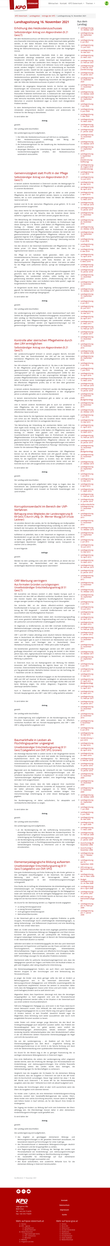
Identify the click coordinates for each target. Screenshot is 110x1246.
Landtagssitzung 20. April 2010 (87, 749)
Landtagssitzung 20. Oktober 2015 (87, 411)
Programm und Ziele (27, 1241)
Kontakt (63, 3)
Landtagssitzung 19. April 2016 (87, 374)
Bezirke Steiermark (30, 1230)
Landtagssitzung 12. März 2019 (87, 198)
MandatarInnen (66, 1234)
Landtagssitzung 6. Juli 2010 (87, 729)
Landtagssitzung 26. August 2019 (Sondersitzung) (87, 167)
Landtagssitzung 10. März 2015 (87, 431)
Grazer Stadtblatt (67, 1238)
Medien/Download (27, 1232)
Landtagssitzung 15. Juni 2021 (87, 46)
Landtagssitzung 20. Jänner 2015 (87, 441)
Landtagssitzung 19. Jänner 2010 (87, 764)
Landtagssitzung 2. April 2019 (87, 193)
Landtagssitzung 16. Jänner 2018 (87, 271)
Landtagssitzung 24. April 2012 (87, 618)
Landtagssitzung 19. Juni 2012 (87, 608)
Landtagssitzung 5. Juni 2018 (87, 245)
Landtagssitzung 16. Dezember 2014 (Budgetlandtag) (87, 448)
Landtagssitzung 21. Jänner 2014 (87, 500)
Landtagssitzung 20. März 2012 (87, 623)
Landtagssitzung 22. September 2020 (87, 99)
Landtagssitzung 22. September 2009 (87, 802)
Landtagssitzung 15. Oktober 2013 (87, 528)
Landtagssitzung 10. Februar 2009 (87, 833)
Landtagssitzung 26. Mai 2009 (87, 818)
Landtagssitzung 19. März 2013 (87, 561)
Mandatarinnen (29, 1228)
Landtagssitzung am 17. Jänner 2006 (87, 913)
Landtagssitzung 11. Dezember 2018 (87, 215)
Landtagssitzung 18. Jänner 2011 (87, 702)
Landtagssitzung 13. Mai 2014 (87, 480)
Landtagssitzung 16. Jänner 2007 (87, 892)
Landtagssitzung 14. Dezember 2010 (87, 709)
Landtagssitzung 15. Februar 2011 (87, 697)
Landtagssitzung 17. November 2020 (87, 87)
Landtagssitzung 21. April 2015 (87, 426)
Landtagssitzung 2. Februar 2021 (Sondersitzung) (87, 67)
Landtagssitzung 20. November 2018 (87, 222)
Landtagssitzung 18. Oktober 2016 (87, 352)
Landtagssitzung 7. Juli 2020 (87, 105)
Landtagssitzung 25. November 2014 (87, 456)
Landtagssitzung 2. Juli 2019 (87, 173)
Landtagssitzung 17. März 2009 (87, 828)
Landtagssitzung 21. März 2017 (87, 322)
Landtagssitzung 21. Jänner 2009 (87, 839)
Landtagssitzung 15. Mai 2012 (87, 613)
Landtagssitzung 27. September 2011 (87, 659)
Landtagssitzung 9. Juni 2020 (87, 110)
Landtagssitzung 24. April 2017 (87, 317)
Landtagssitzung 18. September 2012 (87, 597)
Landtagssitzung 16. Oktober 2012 (87, 590)
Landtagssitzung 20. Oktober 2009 (87, 796)
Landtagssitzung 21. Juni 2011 (87, 670)
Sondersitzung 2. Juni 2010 (87, 739)
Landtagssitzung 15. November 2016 (87, 346)
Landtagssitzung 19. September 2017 (87, 296)
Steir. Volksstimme (30, 1236)
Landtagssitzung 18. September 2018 (87, 234)
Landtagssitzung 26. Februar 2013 (87, 566)
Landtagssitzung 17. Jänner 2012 (87, 633)
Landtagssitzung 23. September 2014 (87, 469)
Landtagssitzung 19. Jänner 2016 (87, 390)
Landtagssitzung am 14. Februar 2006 (87, 906)
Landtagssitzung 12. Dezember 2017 (87, 277)
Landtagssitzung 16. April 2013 (87, 556)
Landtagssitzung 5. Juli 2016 (87, 364)
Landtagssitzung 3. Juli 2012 (87, 603)
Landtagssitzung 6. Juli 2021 (87, 41)
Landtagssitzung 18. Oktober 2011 (87, 653)
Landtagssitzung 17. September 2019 (87, 149)
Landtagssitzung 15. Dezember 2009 (87, 776)
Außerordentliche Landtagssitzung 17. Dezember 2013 (87, 507)
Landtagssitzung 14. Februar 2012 (87, 628)
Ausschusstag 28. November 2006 (87, 844)
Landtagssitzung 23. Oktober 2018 (87, 228)
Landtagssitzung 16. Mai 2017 (87, 312)
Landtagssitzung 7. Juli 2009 (87, 808)
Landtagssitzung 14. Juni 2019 (87, 178)
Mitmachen (53, 3)
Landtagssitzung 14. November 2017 (87, 284)
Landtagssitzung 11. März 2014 (87, 490)
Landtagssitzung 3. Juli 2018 (87, 240)
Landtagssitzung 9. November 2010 (87, 723)
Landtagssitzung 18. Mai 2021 (87, 51)
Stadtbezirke (65, 1232)
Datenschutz (64, 1205)
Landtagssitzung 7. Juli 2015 (87, 416)
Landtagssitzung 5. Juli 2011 (87, 665)
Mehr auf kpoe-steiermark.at (30, 1221)
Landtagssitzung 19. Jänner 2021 (87, 74)
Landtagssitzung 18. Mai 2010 (87, 734)
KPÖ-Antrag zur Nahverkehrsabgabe (87, 869)
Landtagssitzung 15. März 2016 (87, 379)
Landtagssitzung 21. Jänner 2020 (87, 130)
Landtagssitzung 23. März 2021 (87, 56)
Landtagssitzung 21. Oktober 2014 (87, 463)
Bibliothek (28, 1238)
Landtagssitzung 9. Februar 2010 (87, 759)
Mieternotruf (65, 1228)
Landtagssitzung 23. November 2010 (87, 716)
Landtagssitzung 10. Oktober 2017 (87, 290)
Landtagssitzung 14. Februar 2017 (87, 327)
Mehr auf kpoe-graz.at (67, 1221)
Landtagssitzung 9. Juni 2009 (87, 813)
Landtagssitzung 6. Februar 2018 (87, 265)
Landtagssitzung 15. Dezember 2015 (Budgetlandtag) (87, 397)
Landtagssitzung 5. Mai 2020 (87, 115)
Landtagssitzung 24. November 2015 (87, 405)
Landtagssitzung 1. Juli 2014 (87, 475)
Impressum (64, 1210)
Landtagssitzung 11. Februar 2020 (87, 125)
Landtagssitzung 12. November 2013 (87, 522)
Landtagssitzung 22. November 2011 (87, 646)
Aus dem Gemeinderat (68, 1230)
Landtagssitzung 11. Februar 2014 (87, 495)
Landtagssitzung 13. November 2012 (87, 584)
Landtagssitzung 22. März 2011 (87, 692)
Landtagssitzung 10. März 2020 (87, 120)
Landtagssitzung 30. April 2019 (87, 188)
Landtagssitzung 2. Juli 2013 (87, 541)
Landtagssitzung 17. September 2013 (87, 535)
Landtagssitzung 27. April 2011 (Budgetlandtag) (87, 681)
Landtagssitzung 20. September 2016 (87, 358)
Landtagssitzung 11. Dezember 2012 (87, 577)
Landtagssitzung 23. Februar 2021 (87, 61)
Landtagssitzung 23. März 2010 (87, 754)
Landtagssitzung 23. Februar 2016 (87, 384)
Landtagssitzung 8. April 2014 (87, 485)
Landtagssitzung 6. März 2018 (87, 260)
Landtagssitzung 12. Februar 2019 (87, 203)
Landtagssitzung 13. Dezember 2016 (87, 339)
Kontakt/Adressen (67, 1236)
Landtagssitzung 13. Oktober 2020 (87, 93)
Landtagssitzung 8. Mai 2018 (87, 250)
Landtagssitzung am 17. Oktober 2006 (87, 855)
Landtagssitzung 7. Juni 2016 (87, 369)
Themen (89, 3)
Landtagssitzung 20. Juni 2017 (87, 307)
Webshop (24, 1239)
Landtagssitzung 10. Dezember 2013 (87, 515)
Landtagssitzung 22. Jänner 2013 (87, 571)
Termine (23, 1224)
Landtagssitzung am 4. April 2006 (87, 887)
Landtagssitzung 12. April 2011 (87, 687)
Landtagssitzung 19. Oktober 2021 (87, 29)
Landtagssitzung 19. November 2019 (87, 137)
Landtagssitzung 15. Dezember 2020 (87, 80)
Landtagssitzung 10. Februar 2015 (87, 436)
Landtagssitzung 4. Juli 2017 (87, 302)
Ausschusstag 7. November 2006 (87, 849)
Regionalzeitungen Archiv (32, 1234)
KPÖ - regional (25, 1226)
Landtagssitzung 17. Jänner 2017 (87, 333)
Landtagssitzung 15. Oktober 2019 (87, 143)
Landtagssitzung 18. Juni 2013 (87, 546)
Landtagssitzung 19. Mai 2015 (87, 421)
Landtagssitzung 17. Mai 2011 (87, 675)
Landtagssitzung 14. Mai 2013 (87, 551)
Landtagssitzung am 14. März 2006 (87, 875)
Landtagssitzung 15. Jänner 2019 (87, 209)
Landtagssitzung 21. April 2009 (87, 823)
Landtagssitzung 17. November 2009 (87, 790)
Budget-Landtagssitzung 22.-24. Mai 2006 (87, 881)
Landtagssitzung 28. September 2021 (87, 35)
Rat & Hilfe (65, 1226)
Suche (64, 1214)
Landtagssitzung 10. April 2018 (87, 255)
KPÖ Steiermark (75, 3)
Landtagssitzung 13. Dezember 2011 (87, 639)
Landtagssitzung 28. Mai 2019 (87, 183)
